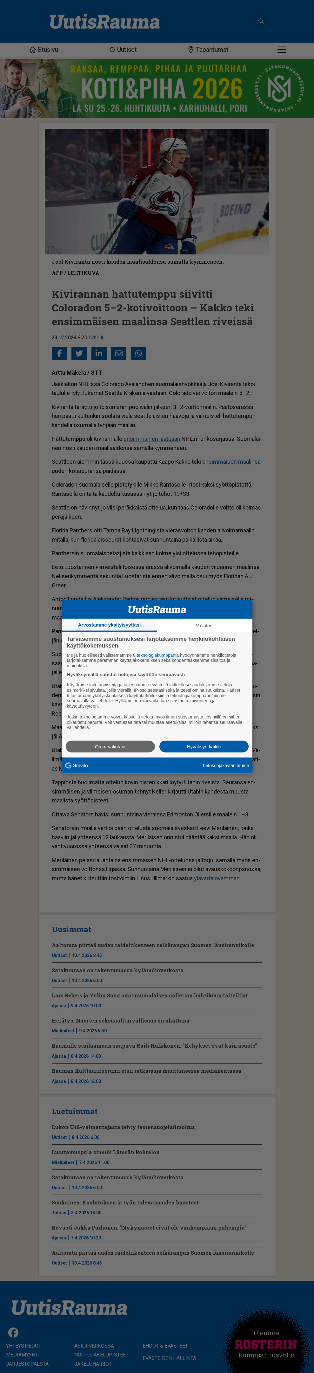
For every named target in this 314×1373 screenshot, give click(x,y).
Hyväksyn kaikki (204, 746)
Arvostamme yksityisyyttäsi (109, 624)
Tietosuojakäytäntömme (225, 765)
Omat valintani (110, 746)
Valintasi (205, 625)
